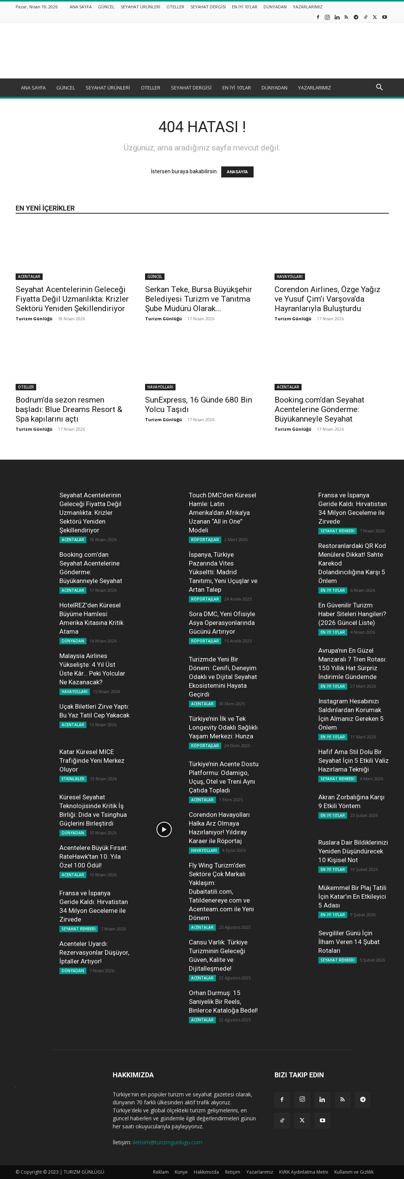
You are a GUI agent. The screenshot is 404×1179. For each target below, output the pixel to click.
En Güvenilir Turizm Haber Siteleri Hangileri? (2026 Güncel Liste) (352, 613)
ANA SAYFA (81, 7)
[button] (379, 88)
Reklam (161, 1172)
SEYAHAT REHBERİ (79, 928)
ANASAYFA (237, 171)
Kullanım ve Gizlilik (354, 1172)
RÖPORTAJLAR (205, 539)
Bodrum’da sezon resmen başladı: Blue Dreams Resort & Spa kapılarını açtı (69, 409)
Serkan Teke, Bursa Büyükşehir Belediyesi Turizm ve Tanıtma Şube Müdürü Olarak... (198, 299)
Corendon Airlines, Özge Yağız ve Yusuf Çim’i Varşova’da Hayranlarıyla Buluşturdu (327, 299)
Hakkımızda (206, 1172)
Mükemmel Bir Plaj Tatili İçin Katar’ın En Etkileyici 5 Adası (352, 896)
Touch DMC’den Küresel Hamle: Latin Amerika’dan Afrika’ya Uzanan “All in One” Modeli (222, 512)
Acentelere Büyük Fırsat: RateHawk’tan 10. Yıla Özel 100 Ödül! (93, 856)
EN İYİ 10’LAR (244, 7)
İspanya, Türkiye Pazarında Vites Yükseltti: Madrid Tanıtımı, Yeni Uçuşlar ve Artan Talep (223, 572)
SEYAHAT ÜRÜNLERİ (140, 7)
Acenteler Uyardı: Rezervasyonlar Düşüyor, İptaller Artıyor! (94, 952)
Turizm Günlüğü (34, 318)
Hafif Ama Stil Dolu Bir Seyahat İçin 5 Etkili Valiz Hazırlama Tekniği (353, 760)
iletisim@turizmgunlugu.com (167, 1142)
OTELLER (175, 7)
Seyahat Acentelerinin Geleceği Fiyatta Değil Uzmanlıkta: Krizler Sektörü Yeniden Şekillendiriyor (72, 299)
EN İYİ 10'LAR (333, 590)
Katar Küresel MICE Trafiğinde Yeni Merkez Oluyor (92, 760)
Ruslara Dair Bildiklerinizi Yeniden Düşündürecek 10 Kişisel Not (353, 851)
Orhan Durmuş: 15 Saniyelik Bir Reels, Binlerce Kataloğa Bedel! (223, 1001)
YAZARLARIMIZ (308, 7)
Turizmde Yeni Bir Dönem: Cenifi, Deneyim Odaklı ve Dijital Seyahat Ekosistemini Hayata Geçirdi (223, 676)
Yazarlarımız (259, 1172)
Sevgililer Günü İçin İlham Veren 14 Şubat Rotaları (349, 941)
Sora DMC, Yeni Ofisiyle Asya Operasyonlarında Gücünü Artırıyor (222, 622)
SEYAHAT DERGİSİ (208, 7)
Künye (181, 1172)
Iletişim (232, 1172)
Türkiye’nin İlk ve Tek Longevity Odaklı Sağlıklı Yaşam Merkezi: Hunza (223, 727)
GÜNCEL (106, 7)
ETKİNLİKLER (73, 778)
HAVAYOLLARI (290, 276)
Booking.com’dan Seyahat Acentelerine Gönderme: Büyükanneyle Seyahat (319, 409)
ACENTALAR (29, 276)
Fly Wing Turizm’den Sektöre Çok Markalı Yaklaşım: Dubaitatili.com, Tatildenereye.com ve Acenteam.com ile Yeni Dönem (221, 891)
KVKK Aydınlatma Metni (303, 1172)
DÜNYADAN (275, 7)
